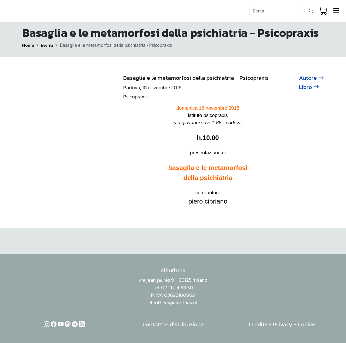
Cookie (306, 324)
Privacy (282, 324)
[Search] (276, 11)
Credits (258, 324)
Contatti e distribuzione (173, 324)
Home (28, 45)
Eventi (47, 45)
